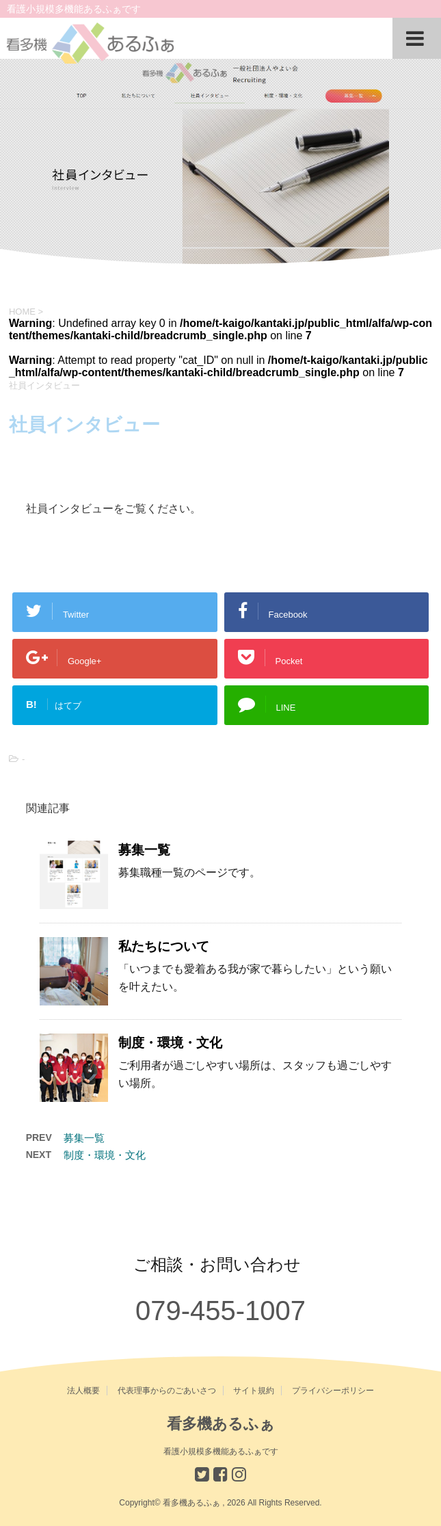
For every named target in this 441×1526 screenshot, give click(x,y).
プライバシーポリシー (333, 1390)
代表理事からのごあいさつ (167, 1390)
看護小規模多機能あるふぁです (220, 1451)
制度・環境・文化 (170, 1043)
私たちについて (163, 946)
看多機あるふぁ (221, 1423)
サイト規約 (253, 1390)
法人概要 (83, 1390)
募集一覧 (144, 850)
